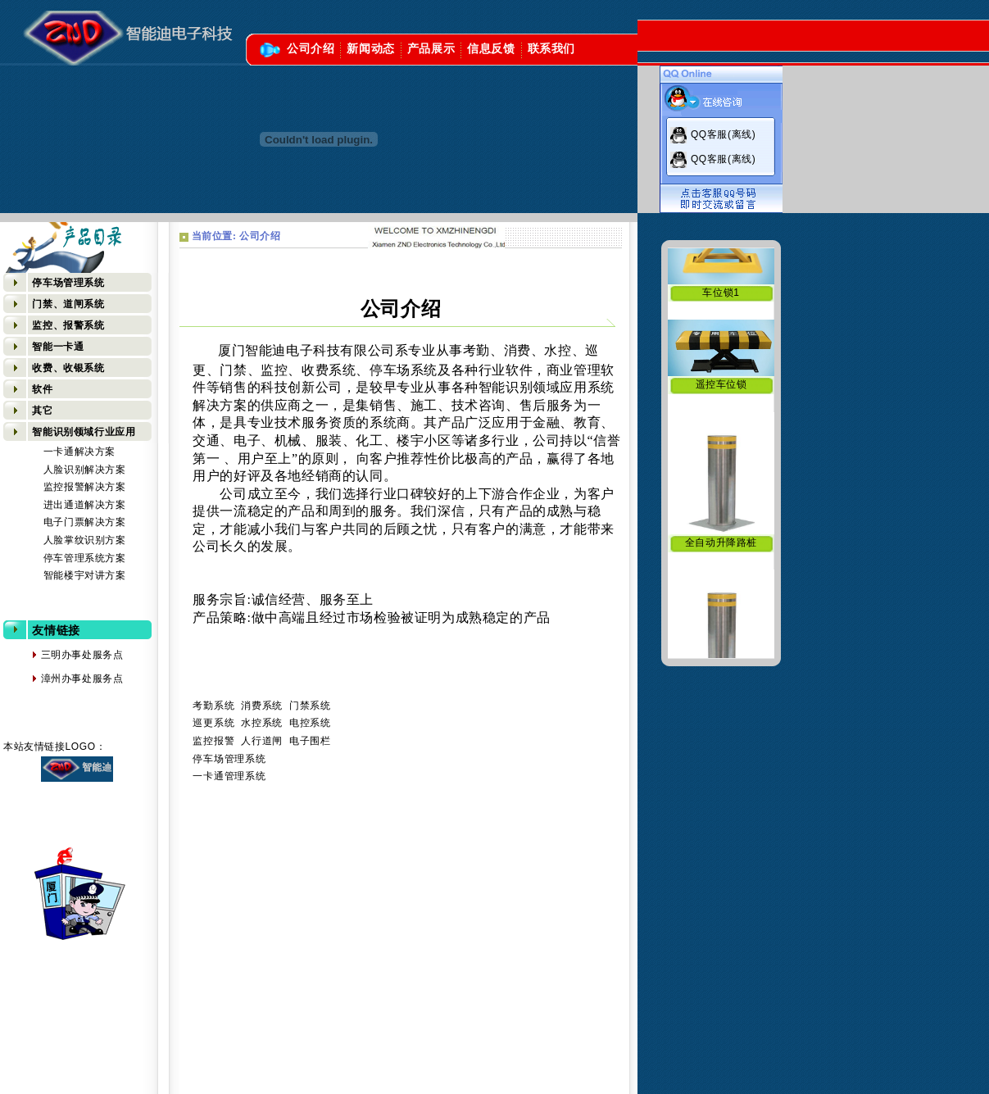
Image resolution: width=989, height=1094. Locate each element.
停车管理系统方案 (84, 558)
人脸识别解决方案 (84, 469)
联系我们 (551, 48)
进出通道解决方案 (84, 505)
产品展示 (431, 48)
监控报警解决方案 (84, 487)
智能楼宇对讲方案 (84, 575)
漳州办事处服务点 (64, 678)
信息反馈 (491, 48)
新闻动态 (370, 48)
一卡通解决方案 (79, 451)
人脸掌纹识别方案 (84, 540)
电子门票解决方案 (84, 522)
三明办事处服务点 (64, 654)
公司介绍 (310, 48)
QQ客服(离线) (723, 134)
